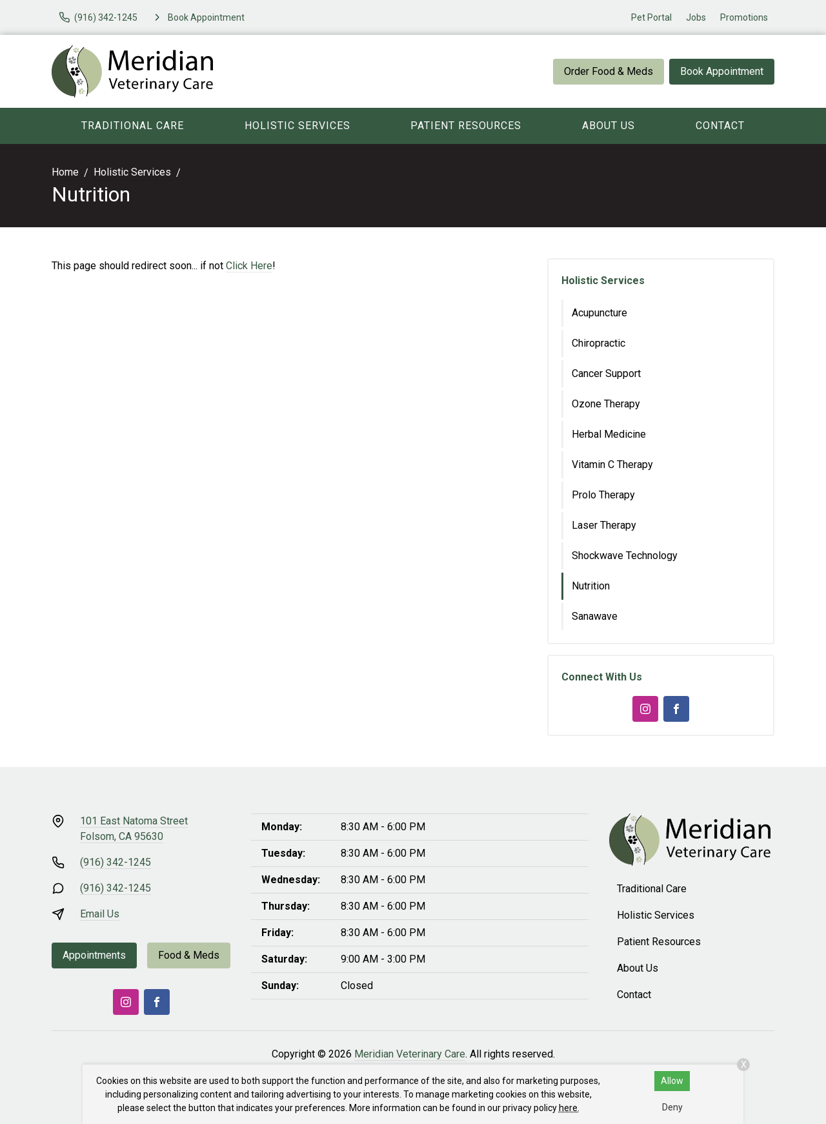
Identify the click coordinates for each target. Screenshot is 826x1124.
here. (569, 1108)
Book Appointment (721, 71)
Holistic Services (297, 125)
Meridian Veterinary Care (409, 1054)
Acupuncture (599, 313)
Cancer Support (606, 373)
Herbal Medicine (609, 434)
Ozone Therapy (606, 404)
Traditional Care (132, 125)
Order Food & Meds (608, 71)
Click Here (249, 266)
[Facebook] (676, 709)
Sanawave (595, 616)
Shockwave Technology (625, 555)
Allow (672, 1081)
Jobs (696, 17)
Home (65, 172)
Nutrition (591, 586)
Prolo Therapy (603, 495)
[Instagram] (645, 709)
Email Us (99, 914)
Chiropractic (598, 343)
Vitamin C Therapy (612, 464)
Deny (672, 1107)
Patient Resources (465, 125)
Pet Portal (651, 17)
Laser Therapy (604, 525)
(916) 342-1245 (115, 862)
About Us (608, 125)
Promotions (744, 17)
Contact (720, 125)
